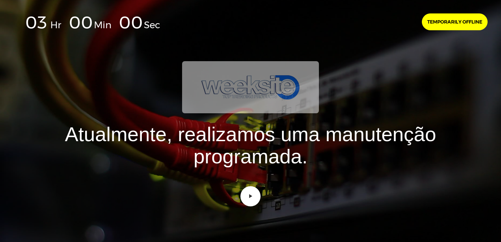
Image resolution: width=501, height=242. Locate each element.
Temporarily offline (454, 22)
